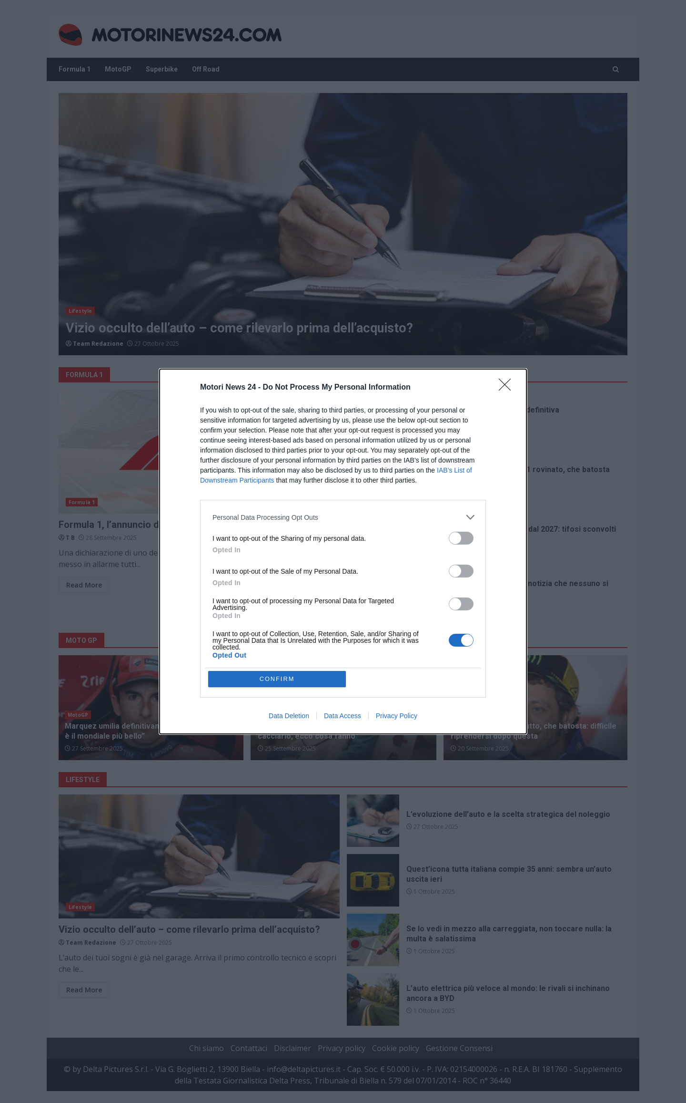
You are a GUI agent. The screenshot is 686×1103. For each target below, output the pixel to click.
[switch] (461, 538)
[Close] (508, 388)
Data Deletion (289, 716)
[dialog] (343, 551)
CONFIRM (277, 678)
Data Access (342, 716)
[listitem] (343, 517)
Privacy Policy (396, 716)
